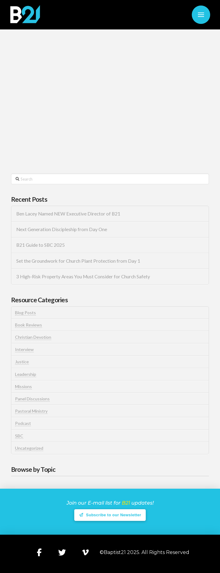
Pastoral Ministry (31, 411)
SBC (19, 435)
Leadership (25, 374)
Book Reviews (28, 324)
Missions (23, 386)
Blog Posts (25, 312)
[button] (201, 15)
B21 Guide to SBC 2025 (40, 245)
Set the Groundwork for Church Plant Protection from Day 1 (78, 261)
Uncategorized (29, 448)
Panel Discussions (32, 398)
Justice (22, 361)
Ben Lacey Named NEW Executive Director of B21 (68, 213)
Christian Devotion (33, 337)
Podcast (23, 423)
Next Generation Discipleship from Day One (61, 229)
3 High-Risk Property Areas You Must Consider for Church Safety (83, 276)
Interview (24, 349)
